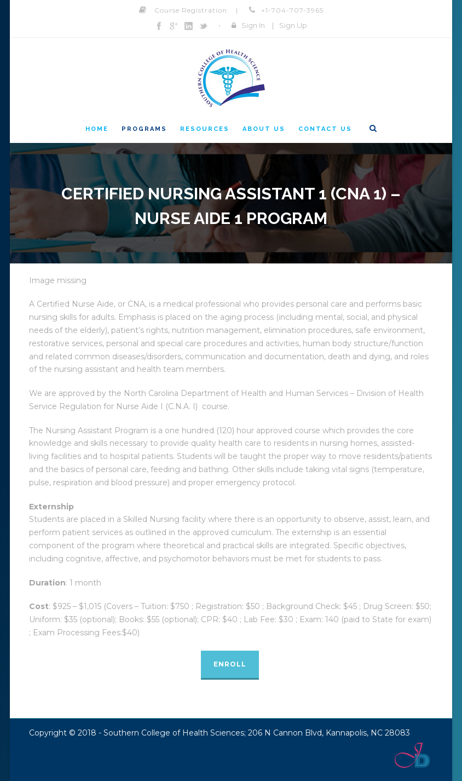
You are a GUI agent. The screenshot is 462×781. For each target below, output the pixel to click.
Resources (204, 129)
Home (96, 129)
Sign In (253, 25)
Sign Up (293, 25)
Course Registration (190, 10)
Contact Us (325, 129)
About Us (263, 129)
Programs (144, 129)
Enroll (229, 664)
